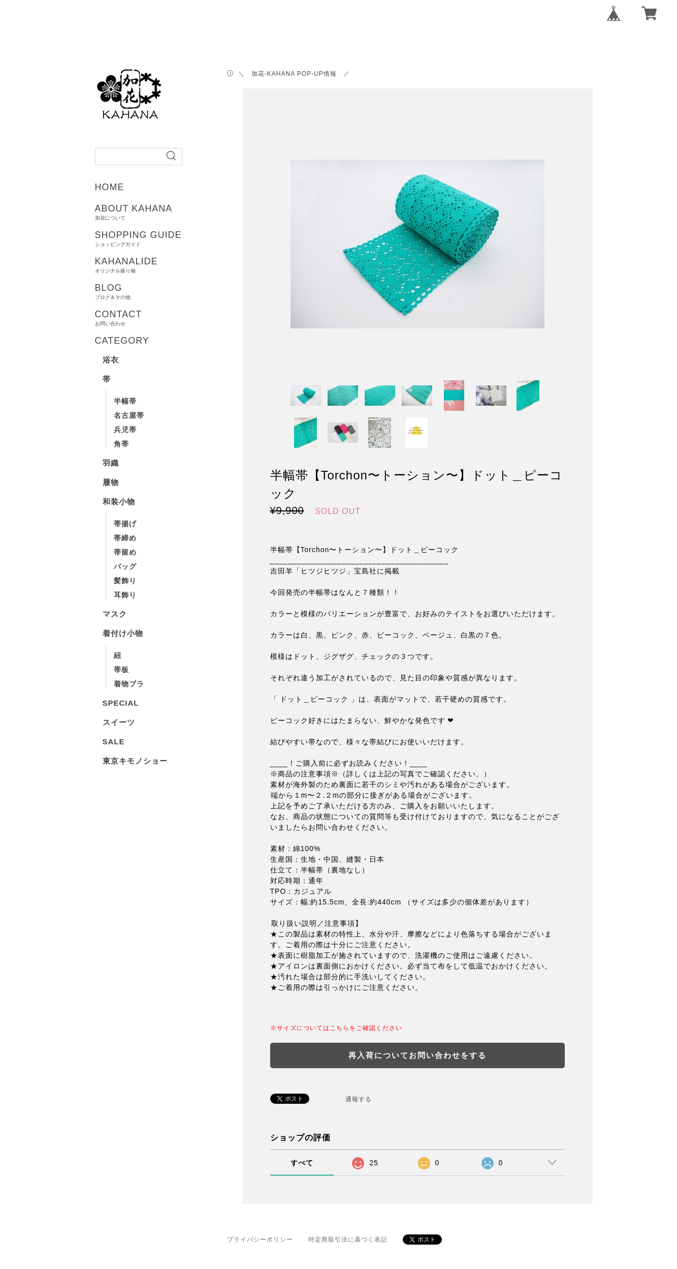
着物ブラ (129, 684)
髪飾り (125, 581)
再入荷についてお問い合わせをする (417, 1055)
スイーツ (119, 722)
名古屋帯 (129, 415)
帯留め (125, 552)
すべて (302, 1163)
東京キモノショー (135, 761)
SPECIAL (121, 703)
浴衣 (111, 359)
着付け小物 (123, 633)
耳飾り (125, 595)
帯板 (121, 670)
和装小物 (119, 501)
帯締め (125, 538)
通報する (358, 1099)
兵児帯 (125, 430)
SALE (114, 741)
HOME (109, 187)
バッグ (125, 566)
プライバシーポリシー (260, 1239)
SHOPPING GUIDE (172, 238)
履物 (111, 482)
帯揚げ (125, 524)
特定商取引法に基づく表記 (348, 1239)
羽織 (111, 463)
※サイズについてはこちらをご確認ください (336, 1028)
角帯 (121, 444)
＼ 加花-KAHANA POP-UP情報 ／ (294, 73)
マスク (115, 614)
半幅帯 (125, 401)
